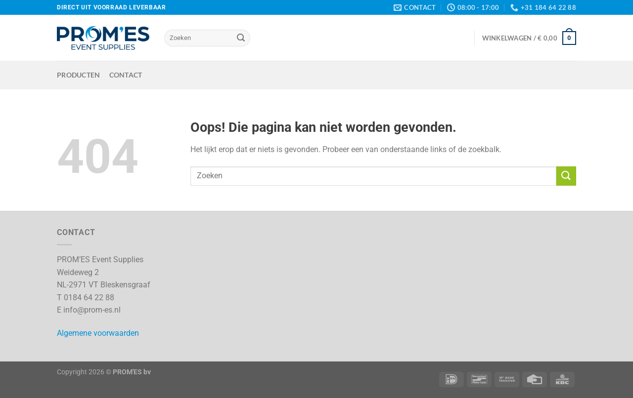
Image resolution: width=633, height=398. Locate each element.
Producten (78, 75)
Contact (125, 75)
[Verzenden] (240, 38)
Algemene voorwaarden (98, 333)
